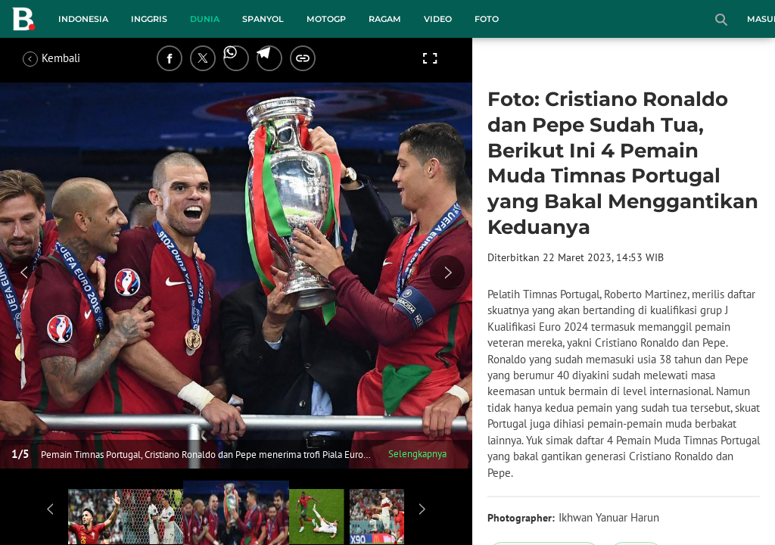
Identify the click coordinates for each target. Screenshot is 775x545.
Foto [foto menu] (487, 19)
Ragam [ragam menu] (385, 19)
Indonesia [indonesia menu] (83, 19)
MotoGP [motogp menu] (326, 19)
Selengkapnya (417, 453)
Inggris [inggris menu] (149, 19)
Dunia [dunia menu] (204, 19)
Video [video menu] (438, 19)
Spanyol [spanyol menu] (263, 19)
